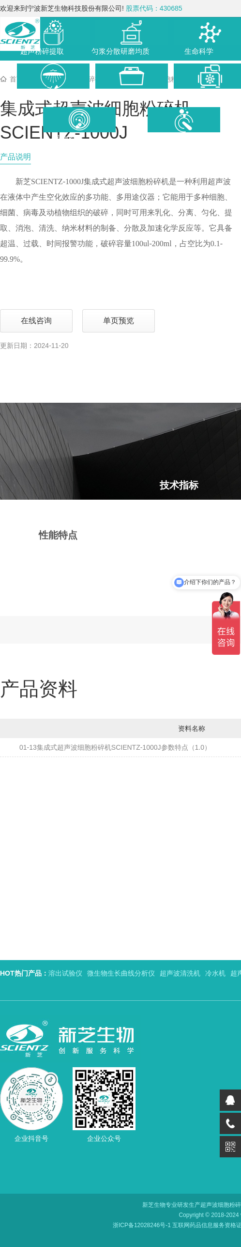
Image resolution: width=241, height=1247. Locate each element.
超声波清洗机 (180, 973)
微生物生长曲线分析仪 (121, 973)
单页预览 (118, 320)
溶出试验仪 (65, 973)
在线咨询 (36, 320)
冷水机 (215, 973)
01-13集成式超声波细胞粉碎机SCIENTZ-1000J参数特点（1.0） (115, 747)
